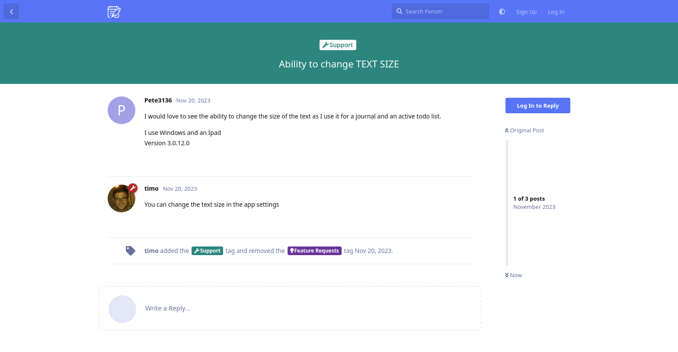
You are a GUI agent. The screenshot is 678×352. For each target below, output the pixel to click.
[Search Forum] (440, 11)
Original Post (524, 130)
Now (513, 275)
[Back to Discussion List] (11, 11)
